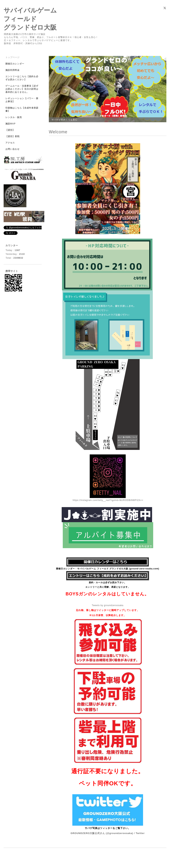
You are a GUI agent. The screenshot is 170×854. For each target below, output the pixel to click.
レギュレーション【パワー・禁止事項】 (21, 100)
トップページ (12, 57)
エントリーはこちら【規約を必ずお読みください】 (21, 78)
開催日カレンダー (14, 63)
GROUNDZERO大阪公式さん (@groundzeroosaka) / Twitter (108, 833)
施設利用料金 (12, 70)
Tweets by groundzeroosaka (107, 605)
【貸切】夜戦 (13, 136)
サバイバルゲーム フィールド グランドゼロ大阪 (30, 19)
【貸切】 (10, 130)
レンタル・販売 (13, 117)
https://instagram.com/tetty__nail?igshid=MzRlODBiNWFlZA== (108, 500)
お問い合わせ (12, 149)
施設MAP (10, 123)
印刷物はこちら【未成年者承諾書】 (21, 109)
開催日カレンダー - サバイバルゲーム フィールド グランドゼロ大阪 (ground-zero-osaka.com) (107, 568)
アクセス (10, 142)
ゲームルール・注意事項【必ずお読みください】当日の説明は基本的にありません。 (21, 89)
